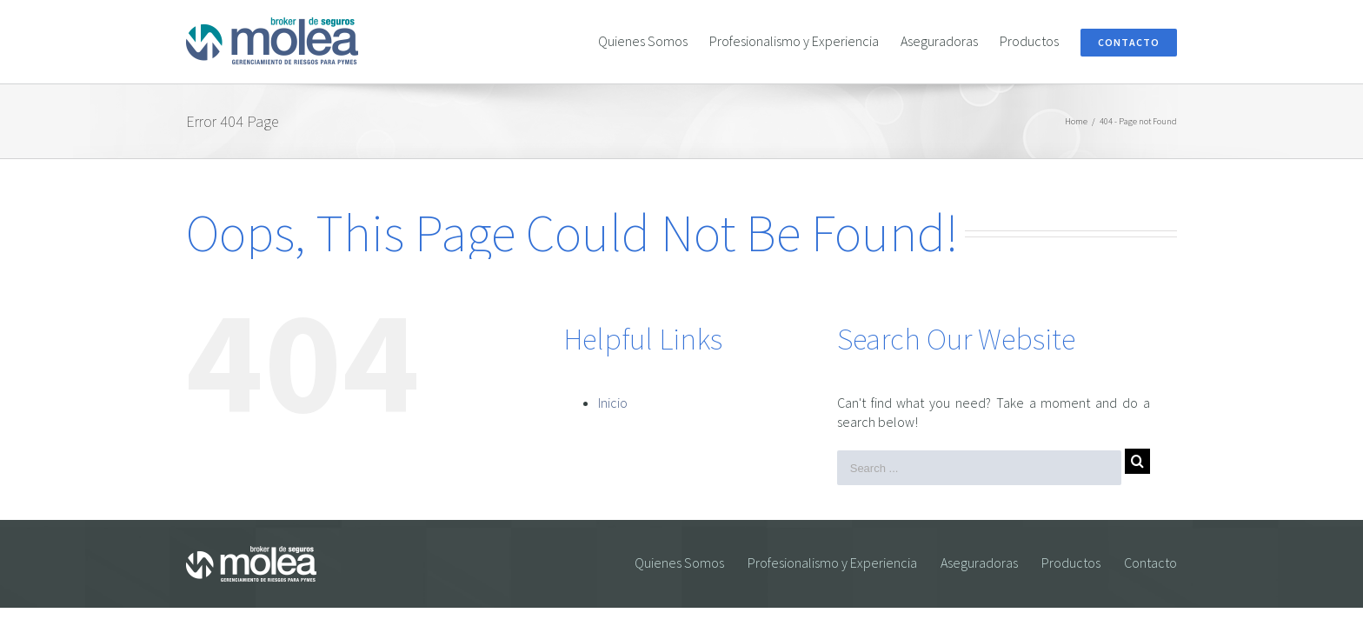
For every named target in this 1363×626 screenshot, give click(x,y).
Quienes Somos (679, 562)
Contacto (1150, 562)
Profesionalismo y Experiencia (832, 562)
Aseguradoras (979, 562)
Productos (1070, 562)
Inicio (613, 402)
